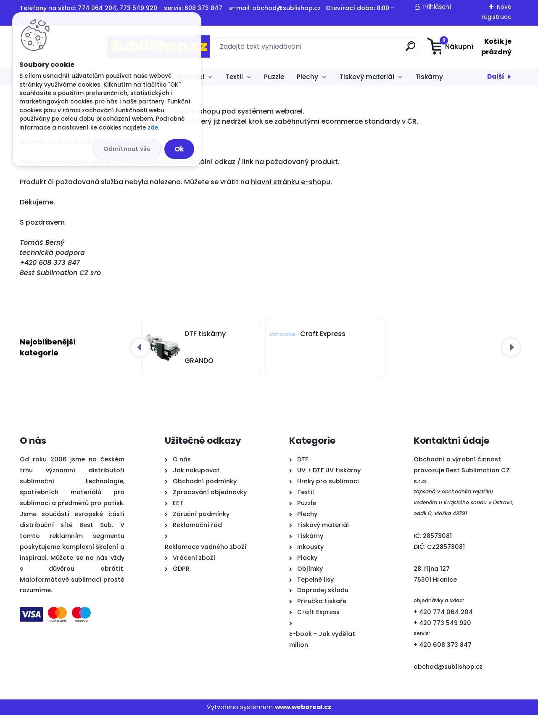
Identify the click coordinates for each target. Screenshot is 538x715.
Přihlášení (437, 7)
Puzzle (274, 76)
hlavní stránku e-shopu (290, 182)
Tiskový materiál (367, 76)
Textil (234, 76)
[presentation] (139, 347)
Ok (179, 149)
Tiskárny (429, 76)
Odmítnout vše (126, 149)
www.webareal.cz (303, 707)
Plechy (307, 76)
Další (495, 76)
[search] (352, 49)
